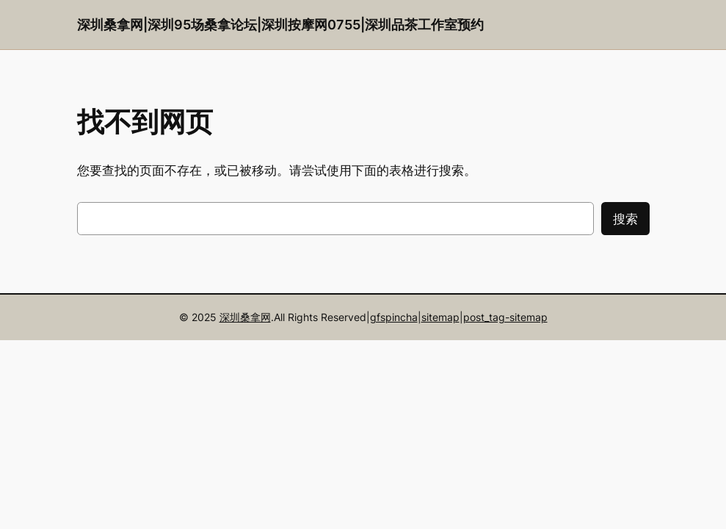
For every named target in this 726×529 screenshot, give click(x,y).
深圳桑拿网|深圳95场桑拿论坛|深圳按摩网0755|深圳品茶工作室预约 (280, 24)
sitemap (440, 317)
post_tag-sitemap (505, 317)
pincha (401, 317)
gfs (377, 317)
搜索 (625, 219)
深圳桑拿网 (245, 317)
